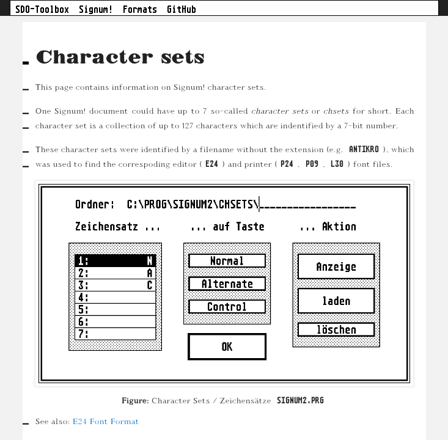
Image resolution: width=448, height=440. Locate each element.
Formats (140, 9)
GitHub (181, 9)
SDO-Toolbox (42, 9)
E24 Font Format (105, 421)
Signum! (96, 9)
